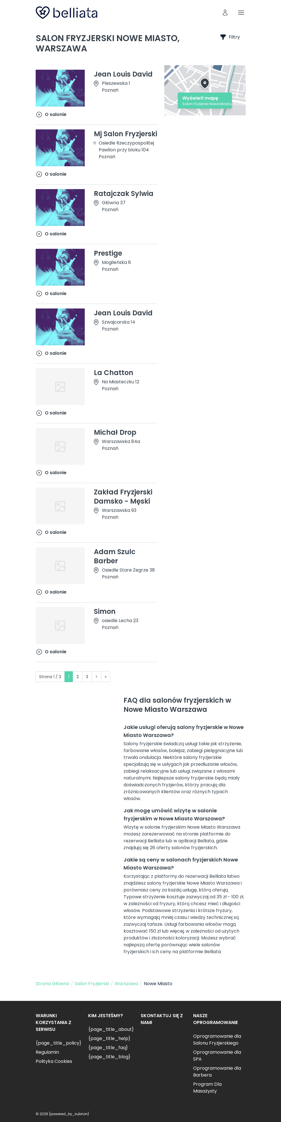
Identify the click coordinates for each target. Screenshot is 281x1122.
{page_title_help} (109, 1038)
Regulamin (47, 1052)
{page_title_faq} (108, 1047)
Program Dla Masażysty (207, 1087)
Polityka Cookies (54, 1061)
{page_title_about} (111, 1029)
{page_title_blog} (109, 1056)
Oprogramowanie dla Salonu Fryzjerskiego (217, 1039)
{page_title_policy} (58, 1043)
